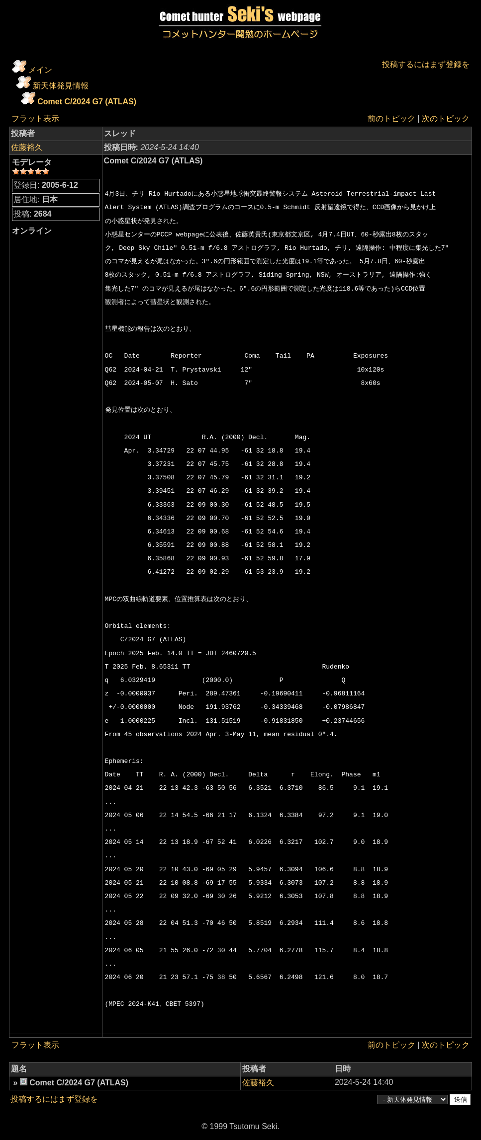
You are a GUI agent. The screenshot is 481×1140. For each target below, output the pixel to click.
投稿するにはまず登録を (426, 64)
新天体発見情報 (61, 85)
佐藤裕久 (27, 147)
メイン (40, 70)
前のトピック (391, 118)
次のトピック (446, 118)
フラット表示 (35, 118)
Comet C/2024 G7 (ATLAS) (86, 101)
